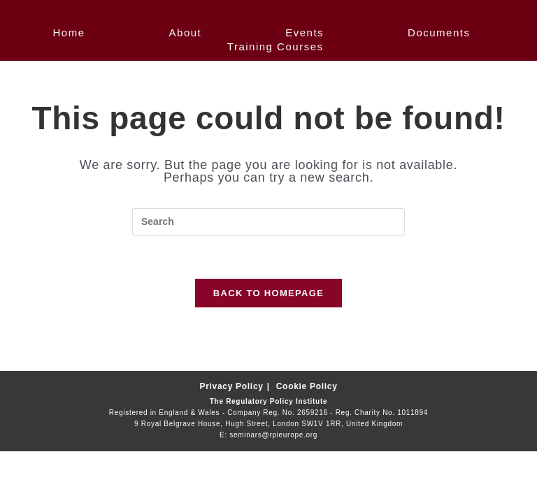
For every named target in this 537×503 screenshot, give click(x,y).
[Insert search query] (268, 222)
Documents (439, 32)
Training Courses (275, 46)
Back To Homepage (268, 293)
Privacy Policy (231, 386)
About (185, 32)
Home (69, 32)
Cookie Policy (307, 386)
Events (304, 32)
